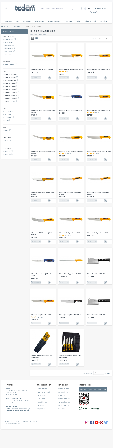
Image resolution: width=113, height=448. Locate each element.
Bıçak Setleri (39, 21)
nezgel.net (16, 424)
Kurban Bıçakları (54, 21)
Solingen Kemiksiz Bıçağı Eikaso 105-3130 (98, 69)
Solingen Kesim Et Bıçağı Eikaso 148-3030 (71, 69)
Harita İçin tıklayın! (11, 395)
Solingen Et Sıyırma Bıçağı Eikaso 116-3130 (71, 151)
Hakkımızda (40, 405)
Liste (36, 38)
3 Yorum (40, 317)
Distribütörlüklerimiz (64, 392)
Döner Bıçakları (9, 48)
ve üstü (10, 101)
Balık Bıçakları (9, 51)
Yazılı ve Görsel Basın (64, 402)
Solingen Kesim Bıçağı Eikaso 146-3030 (70, 233)
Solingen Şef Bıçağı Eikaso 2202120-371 (70, 315)
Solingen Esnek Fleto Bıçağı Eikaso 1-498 (70, 110)
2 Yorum (96, 154)
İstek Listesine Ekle (49, 78)
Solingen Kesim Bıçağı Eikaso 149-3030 (98, 233)
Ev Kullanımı (68, 21)
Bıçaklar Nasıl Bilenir (64, 399)
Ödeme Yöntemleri (42, 389)
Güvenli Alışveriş (42, 395)
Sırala (94, 38)
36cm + (7, 120)
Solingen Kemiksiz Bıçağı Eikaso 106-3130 (98, 110)
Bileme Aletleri (90, 21)
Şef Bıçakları (27, 21)
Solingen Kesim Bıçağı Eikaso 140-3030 (42, 69)
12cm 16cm (8, 111)
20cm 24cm (9, 117)
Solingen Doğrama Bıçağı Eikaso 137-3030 (99, 151)
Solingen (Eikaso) (10, 64)
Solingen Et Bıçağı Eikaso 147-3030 (41, 315)
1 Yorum (68, 72)
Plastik (7, 131)
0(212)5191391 (10, 402)
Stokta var (8, 151)
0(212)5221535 (10, 400)
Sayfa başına (87, 373)
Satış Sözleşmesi (42, 402)
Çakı (17, 21)
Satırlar (7, 54)
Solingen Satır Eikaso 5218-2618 (96, 274)
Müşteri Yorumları (63, 405)
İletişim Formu (41, 409)
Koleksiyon (103, 21)
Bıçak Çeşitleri (62, 395)
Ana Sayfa (4, 26)
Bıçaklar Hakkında (63, 389)
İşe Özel (78, 21)
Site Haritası (61, 409)
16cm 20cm (8, 114)
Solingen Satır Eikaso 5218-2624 (96, 315)
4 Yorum (68, 235)
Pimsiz (7, 141)
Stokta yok (8, 154)
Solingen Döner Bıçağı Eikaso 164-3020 (70, 274)
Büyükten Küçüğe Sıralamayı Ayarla (108, 38)
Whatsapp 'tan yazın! (23, 400)
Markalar (8, 21)
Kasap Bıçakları (10, 39)
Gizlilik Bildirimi (41, 399)
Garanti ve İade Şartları (44, 392)
